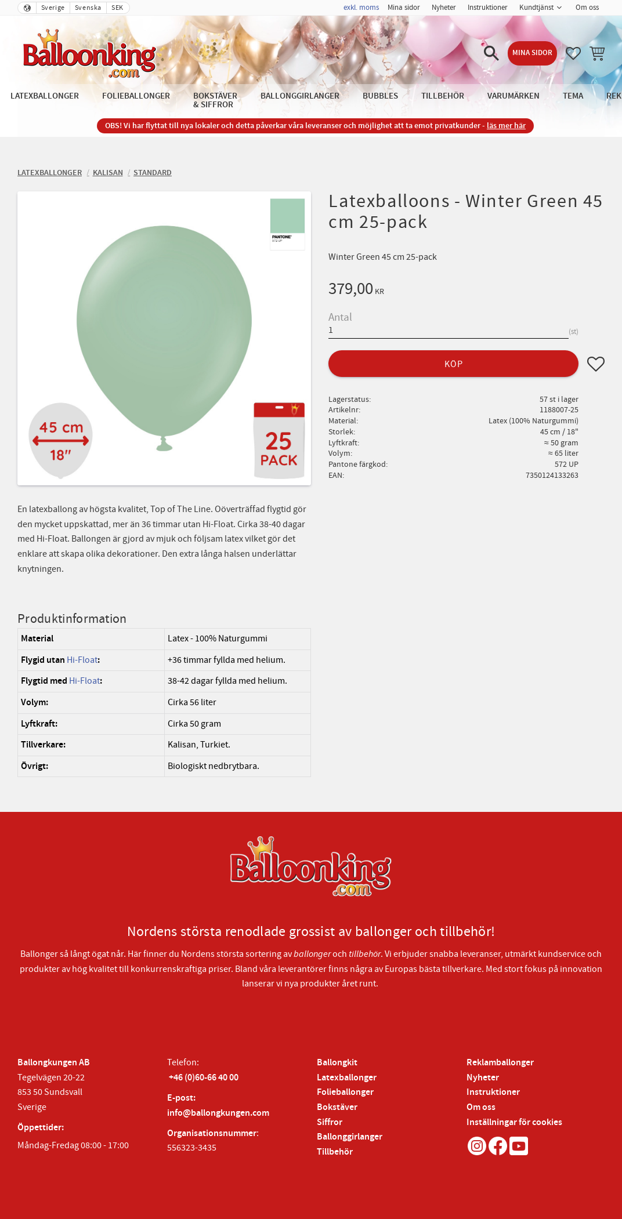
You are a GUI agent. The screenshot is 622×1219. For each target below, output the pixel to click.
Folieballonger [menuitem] (136, 95)
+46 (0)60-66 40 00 (203, 1078)
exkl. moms (361, 7)
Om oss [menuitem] (587, 7)
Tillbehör (335, 1152)
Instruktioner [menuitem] (488, 7)
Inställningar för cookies (514, 1122)
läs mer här (506, 125)
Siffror (329, 1122)
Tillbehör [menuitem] (442, 95)
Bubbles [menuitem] (380, 95)
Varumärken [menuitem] (513, 95)
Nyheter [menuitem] (444, 7)
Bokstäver (337, 1107)
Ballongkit (337, 1063)
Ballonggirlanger (349, 1137)
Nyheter (482, 1078)
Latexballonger (347, 1078)
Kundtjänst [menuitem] (536, 7)
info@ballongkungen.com (218, 1113)
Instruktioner (493, 1092)
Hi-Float (82, 660)
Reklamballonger (500, 1063)
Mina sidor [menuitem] (404, 7)
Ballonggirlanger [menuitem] (300, 95)
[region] (164, 702)
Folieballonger (345, 1092)
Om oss (481, 1107)
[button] (491, 53)
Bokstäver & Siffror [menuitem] (215, 100)
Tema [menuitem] (573, 95)
